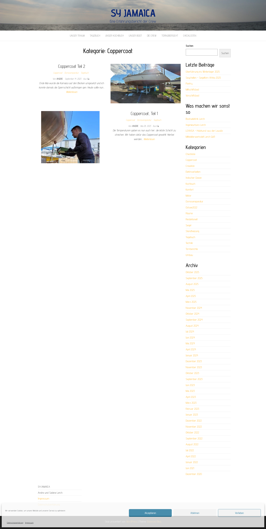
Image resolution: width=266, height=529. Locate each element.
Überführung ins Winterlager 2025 (203, 71)
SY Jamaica (133, 13)
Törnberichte (192, 249)
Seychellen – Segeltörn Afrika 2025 (203, 77)
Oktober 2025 (192, 272)
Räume (189, 213)
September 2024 (194, 319)
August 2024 (192, 325)
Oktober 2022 (192, 432)
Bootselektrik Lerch (195, 118)
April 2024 (191, 349)
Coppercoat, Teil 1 (144, 113)
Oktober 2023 (192, 373)
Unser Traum (77, 35)
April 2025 (191, 296)
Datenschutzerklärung (15, 522)
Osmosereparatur (71, 72)
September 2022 (194, 438)
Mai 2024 (190, 343)
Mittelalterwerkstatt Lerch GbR (200, 136)
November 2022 (194, 426)
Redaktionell (191, 219)
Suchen (189, 45)
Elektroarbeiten (193, 171)
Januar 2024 (192, 355)
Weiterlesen (71, 92)
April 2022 (191, 456)
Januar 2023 (192, 414)
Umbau (189, 255)
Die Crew (151, 35)
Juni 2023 (190, 385)
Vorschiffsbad (192, 95)
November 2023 (194, 367)
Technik (189, 243)
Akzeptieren (150, 512)
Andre (60, 78)
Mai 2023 (190, 391)
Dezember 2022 (194, 420)
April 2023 (191, 397)
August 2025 (192, 284)
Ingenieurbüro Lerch (196, 124)
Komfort (190, 189)
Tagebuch (95, 35)
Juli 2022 (190, 450)
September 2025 (194, 278)
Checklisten (189, 35)
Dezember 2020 (194, 474)
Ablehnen (194, 512)
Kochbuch (190, 183)
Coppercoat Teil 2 (71, 66)
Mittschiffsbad (192, 89)
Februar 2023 (192, 408)
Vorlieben (239, 512)
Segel (188, 225)
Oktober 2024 (192, 313)
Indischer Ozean (194, 177)
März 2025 (191, 301)
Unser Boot (135, 35)
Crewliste (190, 166)
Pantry (189, 83)
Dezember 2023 (194, 361)
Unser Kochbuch (114, 35)
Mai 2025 (190, 290)
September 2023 (194, 379)
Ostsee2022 (191, 207)
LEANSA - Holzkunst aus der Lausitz (204, 130)
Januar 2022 (192, 462)
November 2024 (194, 307)
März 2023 (191, 402)
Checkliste (190, 154)
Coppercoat (57, 72)
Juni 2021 (190, 468)
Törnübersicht (170, 35)
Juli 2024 (190, 331)
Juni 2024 (190, 337)
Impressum (29, 522)
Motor (188, 195)
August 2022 (192, 444)
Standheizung (192, 231)
